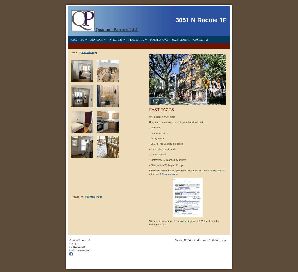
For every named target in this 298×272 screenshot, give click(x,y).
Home (73, 39)
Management (181, 39)
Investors (116, 39)
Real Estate (136, 39)
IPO (82, 39)
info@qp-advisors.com (79, 250)
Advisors (96, 39)
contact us (185, 221)
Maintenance (159, 39)
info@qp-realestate (168, 174)
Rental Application (212, 170)
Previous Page (89, 52)
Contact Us (201, 39)
